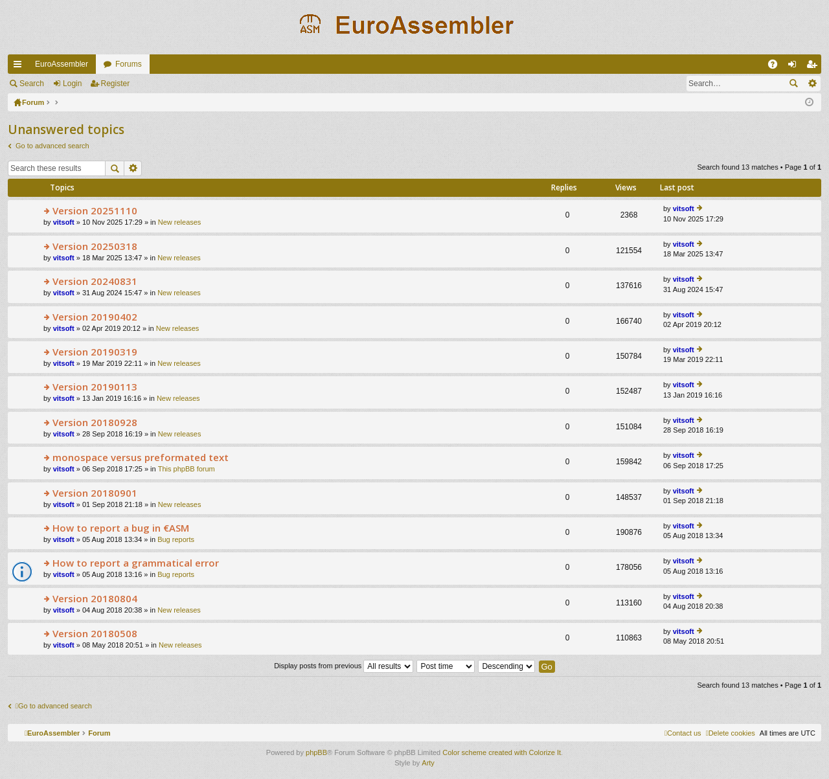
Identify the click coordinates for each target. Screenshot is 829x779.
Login (72, 83)
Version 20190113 (94, 387)
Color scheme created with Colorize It (501, 752)
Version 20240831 (94, 281)
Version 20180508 (94, 633)
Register (115, 83)
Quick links (20, 67)
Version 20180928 (94, 422)
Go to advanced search (52, 146)
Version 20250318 (94, 246)
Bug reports (175, 539)
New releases (179, 222)
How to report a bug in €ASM (120, 528)
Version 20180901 (94, 493)
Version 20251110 (94, 211)
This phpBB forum (186, 469)
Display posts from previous (343, 666)
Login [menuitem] (795, 67)
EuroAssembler (61, 64)
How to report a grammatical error (135, 563)
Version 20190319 (94, 352)
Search (31, 83)
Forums (128, 64)
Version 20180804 (94, 599)
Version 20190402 (94, 317)
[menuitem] (730, 733)
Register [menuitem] (814, 67)
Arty (428, 763)
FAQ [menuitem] (776, 67)
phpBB (316, 752)
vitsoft (63, 222)
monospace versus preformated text (140, 457)
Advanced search (812, 83)
